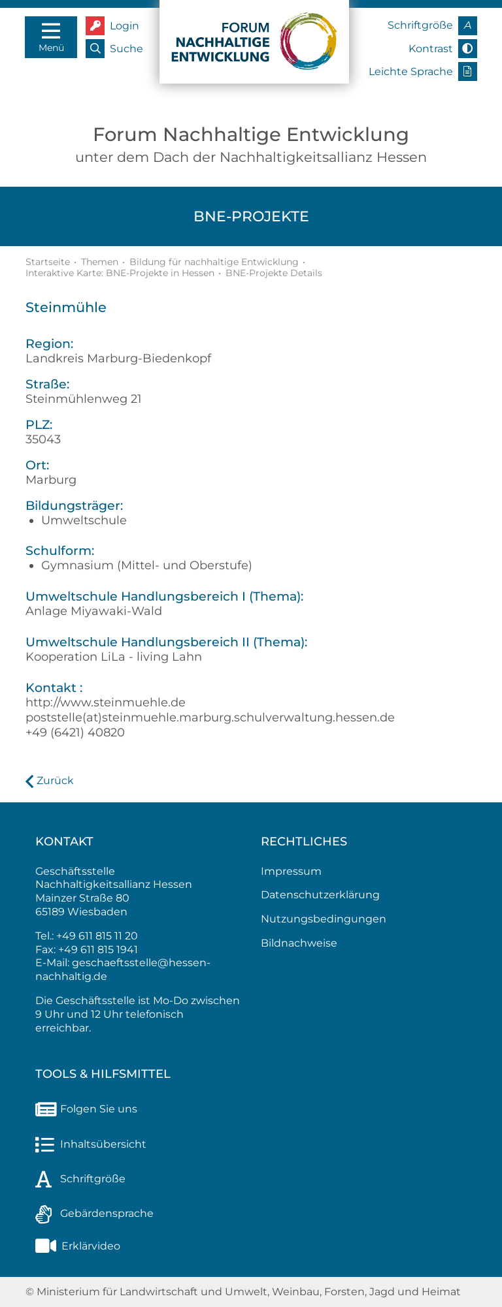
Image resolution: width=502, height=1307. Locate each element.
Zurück (55, 780)
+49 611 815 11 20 (97, 936)
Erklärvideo (77, 1246)
